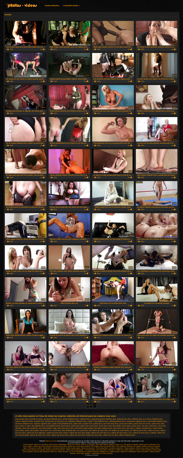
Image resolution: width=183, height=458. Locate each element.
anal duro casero (36, 419)
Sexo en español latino (107, 446)
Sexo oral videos (143, 452)
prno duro (94, 426)
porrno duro (65, 426)
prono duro (103, 426)
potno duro (75, 426)
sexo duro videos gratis (83, 428)
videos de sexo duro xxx (100, 433)
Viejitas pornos (115, 452)
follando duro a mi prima (141, 419)
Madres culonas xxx (115, 444)
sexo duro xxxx (119, 428)
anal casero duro (21, 419)
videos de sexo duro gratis (79, 433)
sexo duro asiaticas (30, 428)
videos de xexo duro (94, 435)
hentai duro (49, 421)
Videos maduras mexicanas (55, 450)
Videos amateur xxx (64, 452)
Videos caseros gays (73, 448)
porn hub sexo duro (110, 424)
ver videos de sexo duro (98, 430)
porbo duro (97, 424)
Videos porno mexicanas (147, 444)
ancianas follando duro (53, 419)
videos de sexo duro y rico (121, 433)
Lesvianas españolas (116, 448)
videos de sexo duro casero (57, 433)
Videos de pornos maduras (42, 446)
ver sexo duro (82, 430)
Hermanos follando (58, 448)
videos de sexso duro (60, 435)
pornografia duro (38, 426)
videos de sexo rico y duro (40, 435)
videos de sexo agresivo (36, 433)
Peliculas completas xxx (101, 452)
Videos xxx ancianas (41, 444)
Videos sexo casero (142, 448)
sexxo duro (56, 430)
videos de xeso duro (77, 435)
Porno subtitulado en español (82, 452)
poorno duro (88, 424)
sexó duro (153, 426)
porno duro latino (126, 424)
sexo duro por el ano (65, 428)
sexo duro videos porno (103, 428)
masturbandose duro (117, 421)
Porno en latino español (143, 450)
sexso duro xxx (45, 430)
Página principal (52, 6)
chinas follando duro (71, 419)
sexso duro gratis (32, 430)
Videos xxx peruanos (88, 448)
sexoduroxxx (147, 428)
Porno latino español (83, 453)
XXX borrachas (90, 450)
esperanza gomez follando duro (103, 419)
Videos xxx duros (12, 4)
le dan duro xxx (61, 421)
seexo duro (136, 426)
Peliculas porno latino (59, 446)
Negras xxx (72, 446)
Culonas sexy (37, 452)
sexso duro (19, 430)
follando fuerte (27, 421)
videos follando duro (127, 435)
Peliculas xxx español (134, 446)
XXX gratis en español (130, 444)
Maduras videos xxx (50, 452)
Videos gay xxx (97, 453)
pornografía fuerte (53, 426)
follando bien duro (124, 419)
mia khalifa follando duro (157, 421)
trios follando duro (69, 430)
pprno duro (85, 426)
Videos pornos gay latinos (75, 450)
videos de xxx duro (110, 435)
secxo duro (126, 426)
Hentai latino (47, 448)
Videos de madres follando (125, 450)
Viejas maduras (130, 448)
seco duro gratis (114, 426)
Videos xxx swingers (88, 444)
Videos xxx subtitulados (128, 452)
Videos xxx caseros (73, 444)
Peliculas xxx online (35, 448)
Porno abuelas (28, 444)
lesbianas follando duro (77, 421)
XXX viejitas (95, 446)
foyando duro (39, 421)
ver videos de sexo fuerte (119, 430)
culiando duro (85, 419)
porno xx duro (25, 426)
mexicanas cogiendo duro (136, 421)
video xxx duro (153, 430)
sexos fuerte (157, 428)
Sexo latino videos (102, 444)
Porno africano (107, 453)
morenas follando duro (24, 424)
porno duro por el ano (142, 424)
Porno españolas (102, 448)
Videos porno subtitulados (57, 444)
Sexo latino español (83, 446)
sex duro (144, 426)
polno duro (77, 424)
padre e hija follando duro (62, 424)
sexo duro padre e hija (47, 428)
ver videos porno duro (138, 430)
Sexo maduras (121, 446)
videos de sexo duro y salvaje (144, 433)
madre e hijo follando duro (97, 421)
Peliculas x (111, 450)
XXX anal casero (101, 450)
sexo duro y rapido (133, 428)
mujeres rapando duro (42, 424)
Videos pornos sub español (36, 450)
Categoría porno (70, 6)
